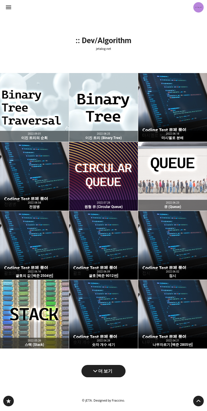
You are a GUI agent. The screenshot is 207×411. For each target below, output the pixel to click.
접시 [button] (172, 245)
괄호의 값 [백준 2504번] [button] (34, 245)
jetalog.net (103, 49)
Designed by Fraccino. (109, 400)
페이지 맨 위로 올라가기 (198, 401)
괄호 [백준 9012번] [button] (103, 245)
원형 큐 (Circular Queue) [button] (103, 176)
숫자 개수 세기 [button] (103, 314)
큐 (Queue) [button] (172, 176)
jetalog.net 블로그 (8, 401)
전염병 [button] (34, 176)
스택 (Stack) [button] (34, 314)
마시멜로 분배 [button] (172, 107)
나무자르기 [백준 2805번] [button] (172, 314)
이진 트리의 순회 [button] (34, 107)
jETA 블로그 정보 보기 (198, 7)
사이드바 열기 (8, 7)
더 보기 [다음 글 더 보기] (105, 371)
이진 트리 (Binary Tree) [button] (103, 107)
